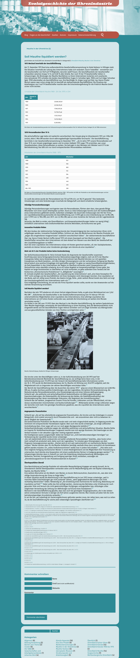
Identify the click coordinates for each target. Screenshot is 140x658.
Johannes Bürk (30, 653)
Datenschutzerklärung (87, 35)
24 (46, 469)
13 (85, 308)
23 (77, 456)
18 (52, 417)
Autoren (63, 35)
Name (54, 577)
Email (63, 582)
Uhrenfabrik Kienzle (95, 643)
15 (79, 386)
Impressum (72, 35)
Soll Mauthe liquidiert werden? (45, 56)
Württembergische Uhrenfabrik (100, 653)
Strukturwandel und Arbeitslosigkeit (64, 652)
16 (76, 401)
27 (92, 486)
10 (69, 278)
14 (86, 383)
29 (95, 497)
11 (31, 292)
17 (37, 405)
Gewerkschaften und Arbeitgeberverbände (32, 650)
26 (42, 482)
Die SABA (28, 647)
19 (89, 424)
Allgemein (28, 639)
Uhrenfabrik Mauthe (77, 60)
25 (65, 473)
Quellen (55, 35)
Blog (26, 35)
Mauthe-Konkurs (62, 647)
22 (111, 450)
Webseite (56, 587)
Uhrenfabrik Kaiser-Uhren (98, 641)
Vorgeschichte (93, 651)
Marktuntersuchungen (64, 643)
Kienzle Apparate (62, 639)
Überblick (91, 639)
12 (40, 299)
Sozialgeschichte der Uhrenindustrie (70, 3)
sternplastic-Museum (64, 649)
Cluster (27, 645)
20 (80, 430)
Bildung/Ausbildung (32, 641)
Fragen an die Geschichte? (40, 35)
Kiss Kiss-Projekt (62, 641)
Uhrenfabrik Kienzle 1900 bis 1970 (101, 645)
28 (61, 493)
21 (98, 445)
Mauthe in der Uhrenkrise (37, 49)
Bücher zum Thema (32, 643)
